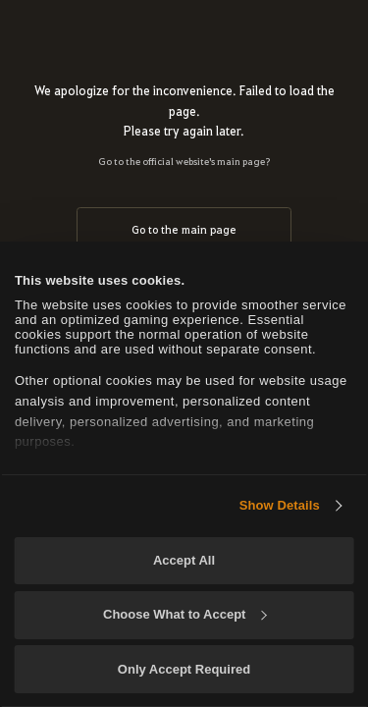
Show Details (279, 505)
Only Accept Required (184, 669)
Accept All (184, 560)
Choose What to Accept (184, 614)
